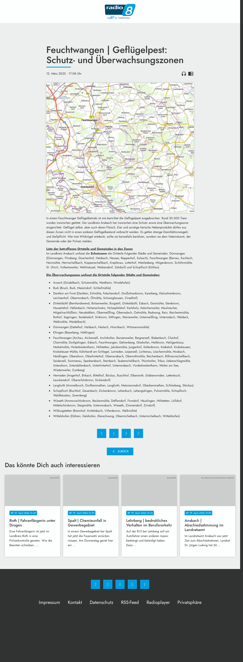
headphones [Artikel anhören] (184, 73)
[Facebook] (95, 584)
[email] (144, 584)
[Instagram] (107, 584)
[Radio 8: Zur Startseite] (120, 11)
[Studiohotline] (132, 584)
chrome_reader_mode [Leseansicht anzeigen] (190, 73)
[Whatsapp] (120, 584)
